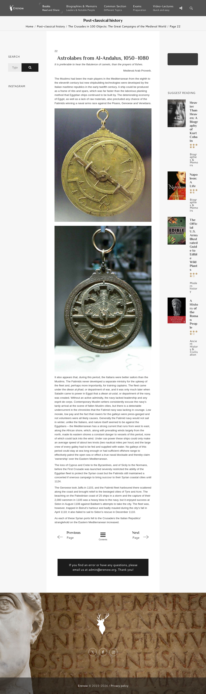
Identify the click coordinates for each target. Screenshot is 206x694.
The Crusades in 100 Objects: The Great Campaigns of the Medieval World (117, 26)
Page (74, 535)
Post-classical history (51, 26)
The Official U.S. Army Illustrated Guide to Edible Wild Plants (194, 245)
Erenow (83, 686)
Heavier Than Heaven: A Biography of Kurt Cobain (194, 122)
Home (29, 26)
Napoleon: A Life (194, 180)
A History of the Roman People (194, 314)
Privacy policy (119, 686)
